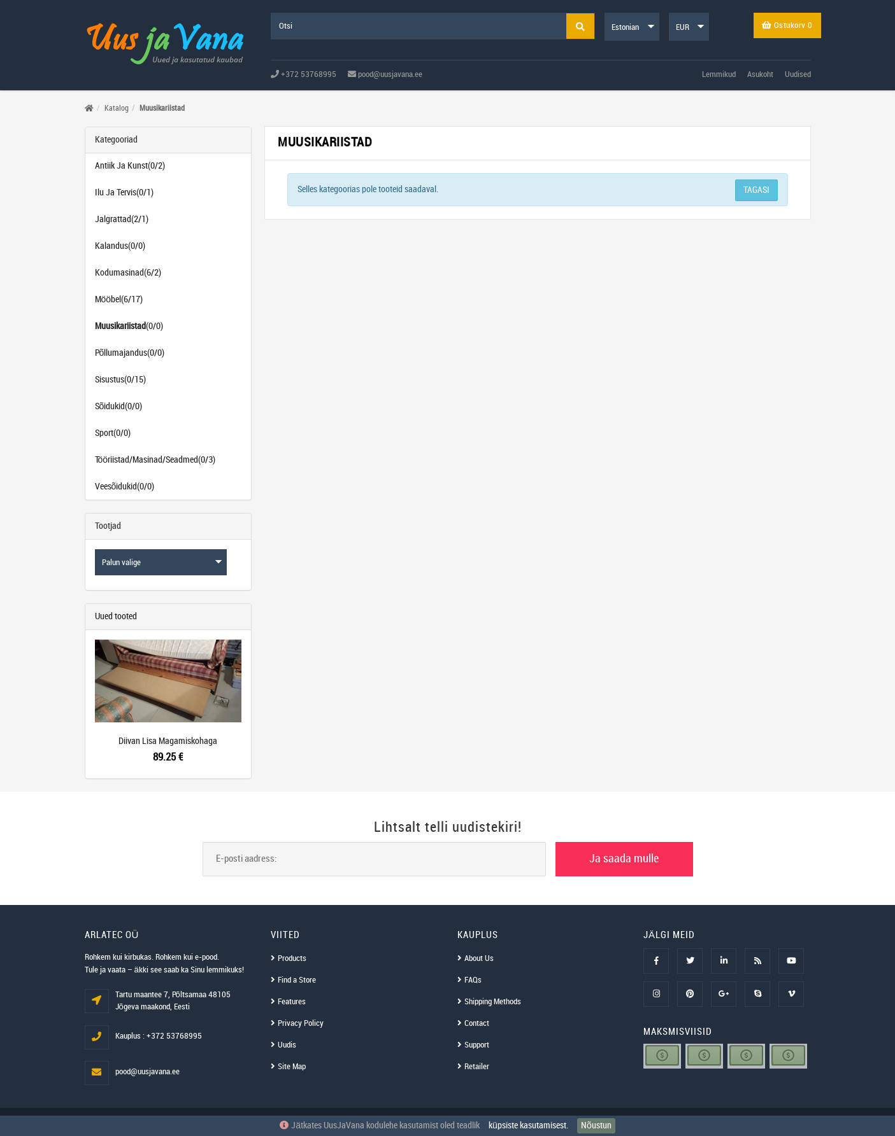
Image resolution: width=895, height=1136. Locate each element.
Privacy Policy (301, 1023)
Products (292, 958)
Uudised (798, 74)
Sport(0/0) (113, 433)
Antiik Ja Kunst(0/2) (130, 166)
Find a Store (297, 980)
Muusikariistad (162, 108)
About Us (479, 958)
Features (292, 1001)
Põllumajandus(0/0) (130, 353)
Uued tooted (116, 616)
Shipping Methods (492, 1001)
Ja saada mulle (624, 859)
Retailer (476, 1066)
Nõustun (596, 1125)
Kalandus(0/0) (120, 246)
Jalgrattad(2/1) (121, 219)
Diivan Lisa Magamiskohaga (167, 741)
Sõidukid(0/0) (119, 406)
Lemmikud (719, 74)
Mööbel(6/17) (119, 299)
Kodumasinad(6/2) (128, 272)
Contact (476, 1023)
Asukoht (760, 74)
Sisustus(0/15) (120, 379)
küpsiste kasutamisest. (528, 1125)
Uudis (287, 1045)
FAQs (473, 980)
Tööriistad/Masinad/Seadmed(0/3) (155, 460)
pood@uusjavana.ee (385, 74)
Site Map (292, 1066)
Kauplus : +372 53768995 (158, 1036)
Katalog (116, 108)
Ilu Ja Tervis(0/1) (124, 192)
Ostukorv (787, 25)
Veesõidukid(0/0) (125, 486)
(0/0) (129, 326)
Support (476, 1045)
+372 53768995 (303, 74)
